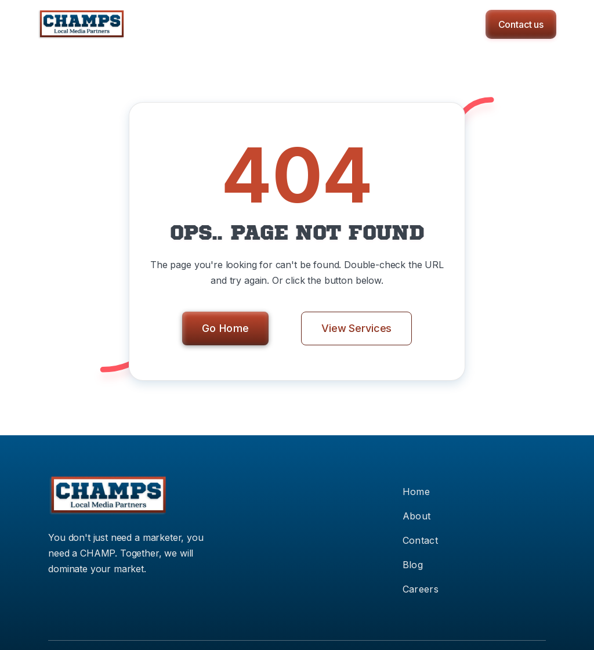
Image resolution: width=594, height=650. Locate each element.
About (417, 516)
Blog (413, 564)
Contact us (521, 24)
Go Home (225, 328)
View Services (356, 328)
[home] (81, 24)
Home (416, 491)
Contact (420, 540)
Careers (421, 589)
